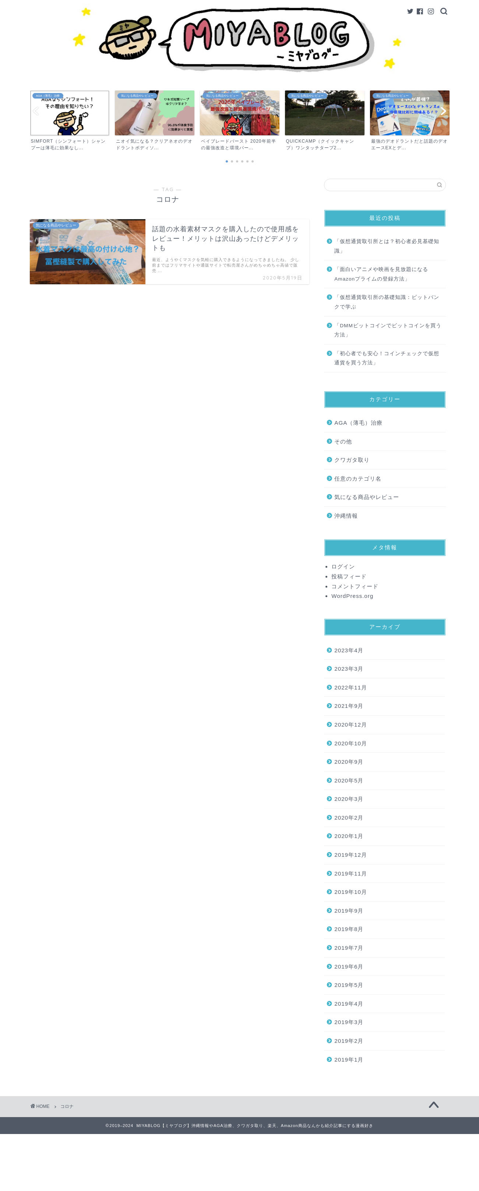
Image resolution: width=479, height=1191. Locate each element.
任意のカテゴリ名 (357, 478)
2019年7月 (348, 948)
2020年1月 (348, 836)
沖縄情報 (346, 516)
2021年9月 (348, 706)
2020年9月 (348, 762)
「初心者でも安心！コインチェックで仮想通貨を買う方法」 (386, 358)
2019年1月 (348, 1059)
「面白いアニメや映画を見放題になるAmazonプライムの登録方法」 (381, 274)
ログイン (343, 566)
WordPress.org (352, 596)
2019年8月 (348, 929)
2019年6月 (348, 966)
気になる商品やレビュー (366, 497)
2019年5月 (348, 985)
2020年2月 (348, 817)
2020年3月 (348, 799)
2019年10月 (350, 892)
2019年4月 (348, 1004)
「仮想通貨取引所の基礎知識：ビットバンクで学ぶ (386, 302)
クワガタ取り (352, 460)
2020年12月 (350, 724)
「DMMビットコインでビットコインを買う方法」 (387, 330)
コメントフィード (354, 586)
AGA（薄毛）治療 (358, 423)
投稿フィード (349, 576)
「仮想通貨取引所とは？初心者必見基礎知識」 (386, 246)
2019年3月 (348, 1022)
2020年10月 (350, 743)
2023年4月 (348, 650)
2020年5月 (348, 780)
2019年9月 (348, 910)
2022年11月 (350, 687)
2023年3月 (348, 669)
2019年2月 (348, 1041)
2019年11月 (350, 873)
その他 (343, 441)
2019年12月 (350, 855)
